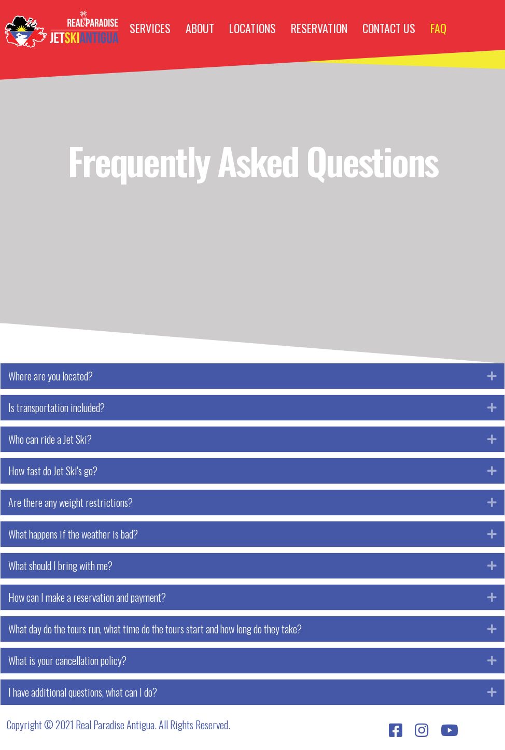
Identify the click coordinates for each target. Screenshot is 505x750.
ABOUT (200, 28)
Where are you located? (50, 376)
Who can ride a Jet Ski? (50, 439)
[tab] (252, 376)
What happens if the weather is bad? (73, 534)
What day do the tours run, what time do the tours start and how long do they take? (155, 628)
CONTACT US (388, 28)
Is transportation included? (56, 407)
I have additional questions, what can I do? (82, 692)
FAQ (438, 28)
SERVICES (150, 28)
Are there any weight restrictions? (70, 502)
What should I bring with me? (60, 565)
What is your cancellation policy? (67, 660)
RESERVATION (319, 28)
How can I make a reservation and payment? (87, 597)
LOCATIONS (252, 28)
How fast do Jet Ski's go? (52, 470)
